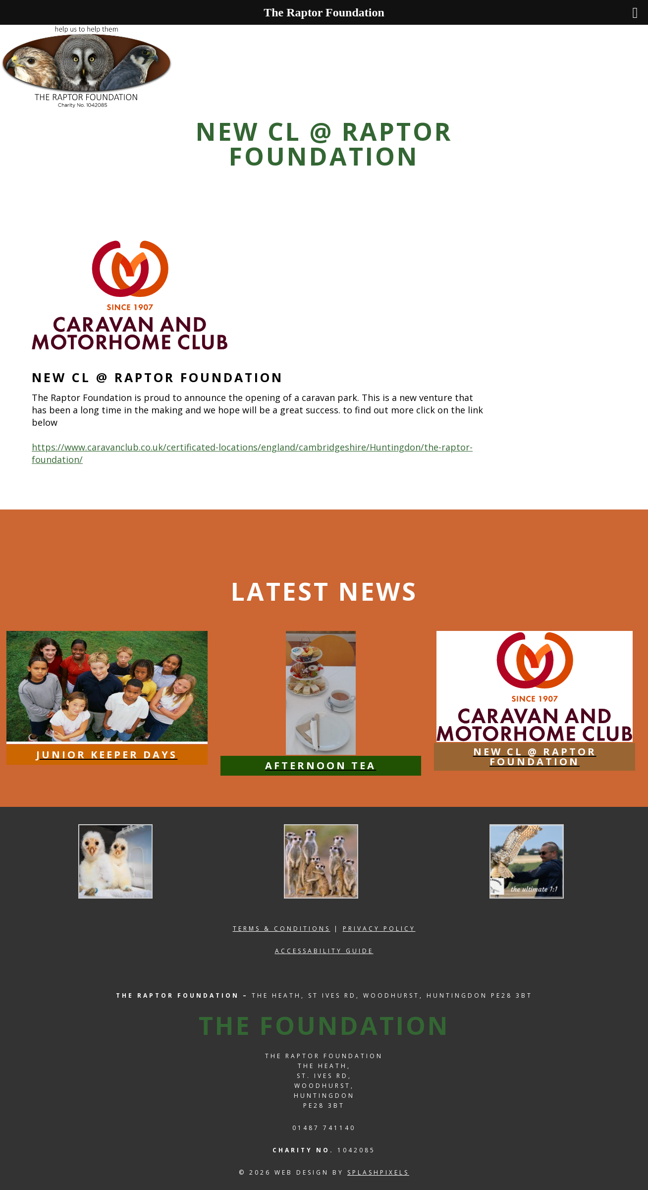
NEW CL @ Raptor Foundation (534, 756)
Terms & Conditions (281, 928)
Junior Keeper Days (106, 754)
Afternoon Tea (320, 765)
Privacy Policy (379, 928)
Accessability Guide (324, 951)
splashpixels (378, 1172)
